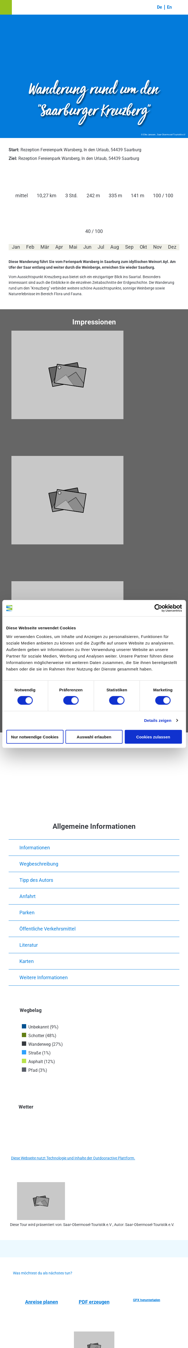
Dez (172, 247)
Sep (129, 247)
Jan (16, 247)
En (169, 7)
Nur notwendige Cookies (35, 736)
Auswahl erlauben (94, 736)
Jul (101, 247)
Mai (73, 247)
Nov (157, 247)
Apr (59, 247)
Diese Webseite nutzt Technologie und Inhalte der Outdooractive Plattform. (73, 1158)
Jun (87, 247)
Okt (143, 247)
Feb (30, 247)
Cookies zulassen (153, 736)
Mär (44, 247)
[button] (6, 7)
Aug (114, 247)
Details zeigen (157, 720)
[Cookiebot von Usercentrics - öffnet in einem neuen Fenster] (158, 608)
